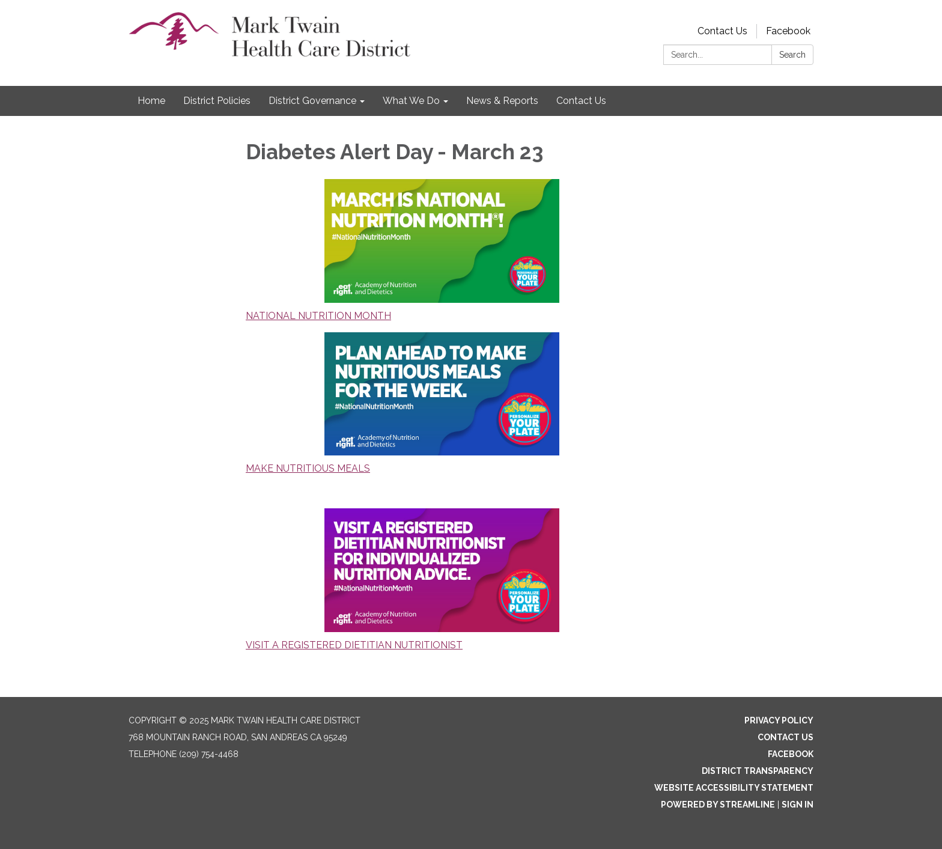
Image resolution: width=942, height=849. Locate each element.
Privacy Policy (778, 720)
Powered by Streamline (718, 804)
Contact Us (722, 31)
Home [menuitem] (151, 100)
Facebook (788, 31)
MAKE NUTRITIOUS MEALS (308, 468)
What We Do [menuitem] (411, 100)
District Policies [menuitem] (217, 100)
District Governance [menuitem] (312, 100)
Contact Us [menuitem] (581, 100)
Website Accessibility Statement (733, 788)
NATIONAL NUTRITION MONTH (318, 315)
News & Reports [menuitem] (502, 100)
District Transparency (757, 771)
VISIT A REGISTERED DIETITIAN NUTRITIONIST (354, 645)
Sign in (797, 804)
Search (792, 54)
